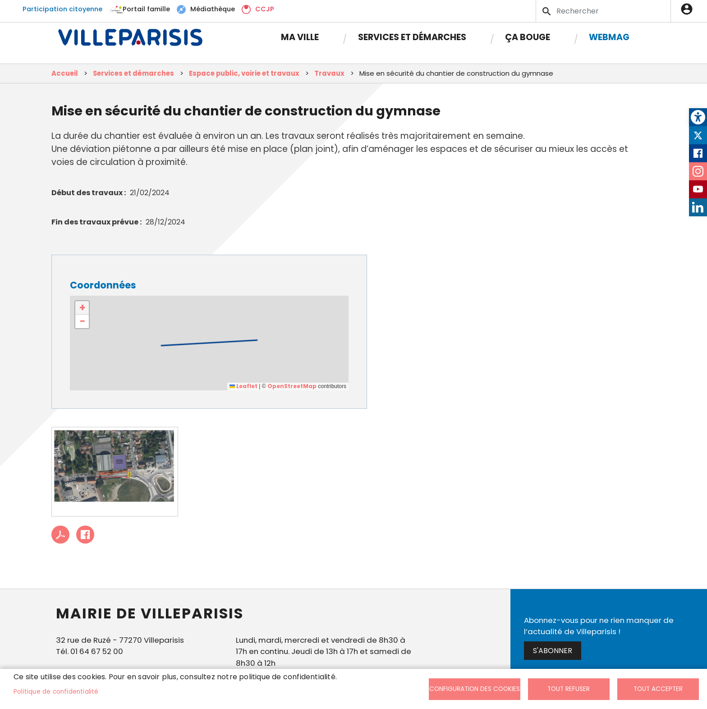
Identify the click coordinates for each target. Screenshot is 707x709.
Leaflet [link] (243, 386)
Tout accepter (658, 689)
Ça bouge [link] (527, 37)
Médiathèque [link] (212, 9)
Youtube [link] (698, 189)
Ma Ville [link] (300, 37)
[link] (698, 117)
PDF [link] (60, 535)
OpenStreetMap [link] (292, 386)
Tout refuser (568, 689)
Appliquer (547, 11)
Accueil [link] (64, 73)
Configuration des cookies (474, 689)
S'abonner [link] (552, 650)
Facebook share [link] (85, 535)
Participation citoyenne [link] (62, 9)
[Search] (603, 11)
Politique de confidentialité (56, 691)
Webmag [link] (609, 37)
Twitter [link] (698, 135)
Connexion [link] (689, 9)
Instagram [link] (698, 171)
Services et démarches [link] (412, 37)
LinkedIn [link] (698, 207)
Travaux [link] (329, 73)
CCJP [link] (264, 9)
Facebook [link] (698, 153)
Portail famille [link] (146, 9)
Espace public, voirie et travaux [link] (244, 73)
